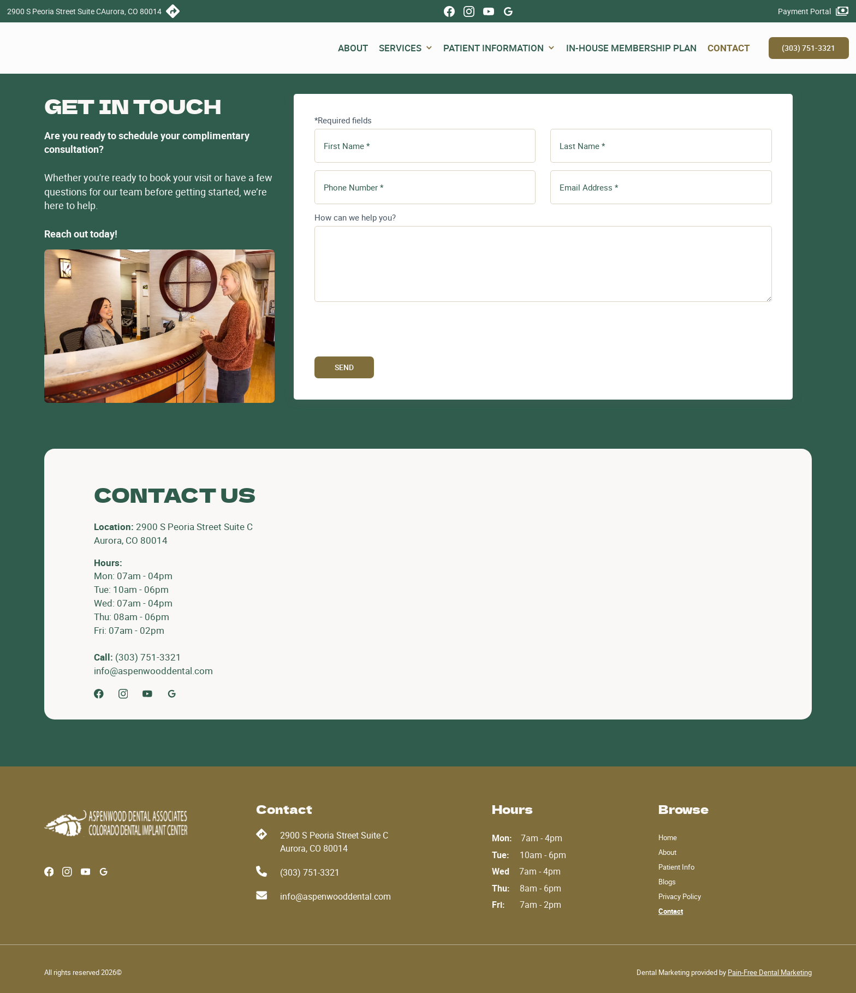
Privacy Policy (679, 896)
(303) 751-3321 (808, 48)
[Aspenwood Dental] (117, 823)
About (667, 852)
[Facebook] (449, 11)
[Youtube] (147, 694)
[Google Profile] (508, 11)
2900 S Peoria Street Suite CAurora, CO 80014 (334, 841)
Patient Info (676, 867)
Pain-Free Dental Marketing (770, 972)
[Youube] (488, 11)
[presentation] (397, 331)
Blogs (667, 882)
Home (667, 837)
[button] (405, 48)
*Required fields (343, 120)
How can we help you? (355, 217)
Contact (670, 911)
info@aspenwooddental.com (335, 896)
